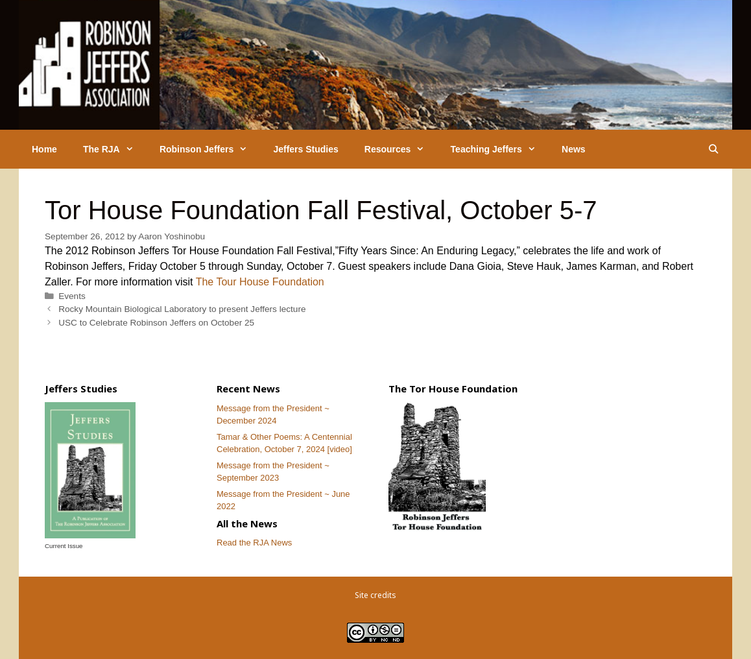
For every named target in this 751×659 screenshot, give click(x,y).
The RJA (115, 149)
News (574, 149)
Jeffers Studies (305, 149)
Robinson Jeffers (210, 149)
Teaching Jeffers (500, 149)
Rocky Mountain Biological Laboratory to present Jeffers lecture (181, 309)
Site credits (375, 595)
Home (44, 149)
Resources (401, 149)
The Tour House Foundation (260, 281)
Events (72, 296)
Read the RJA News (254, 542)
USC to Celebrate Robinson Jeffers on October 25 (156, 323)
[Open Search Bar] (713, 149)
